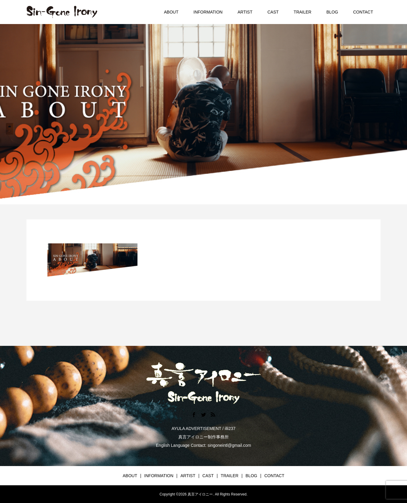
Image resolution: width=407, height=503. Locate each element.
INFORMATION (208, 12)
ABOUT (171, 12)
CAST (273, 12)
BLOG (332, 12)
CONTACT (363, 12)
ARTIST (244, 12)
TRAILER (302, 12)
